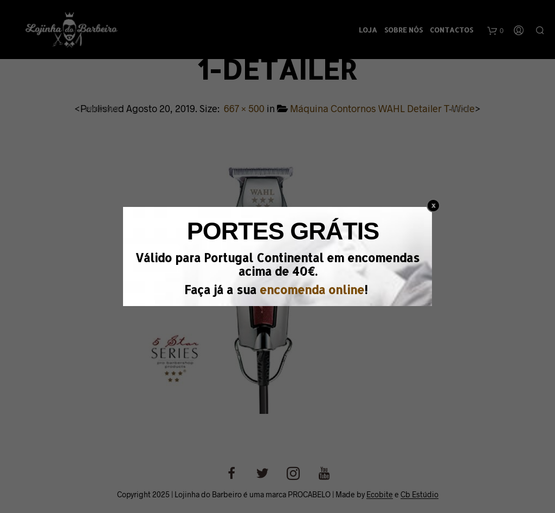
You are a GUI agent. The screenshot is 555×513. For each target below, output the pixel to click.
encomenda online (312, 289)
